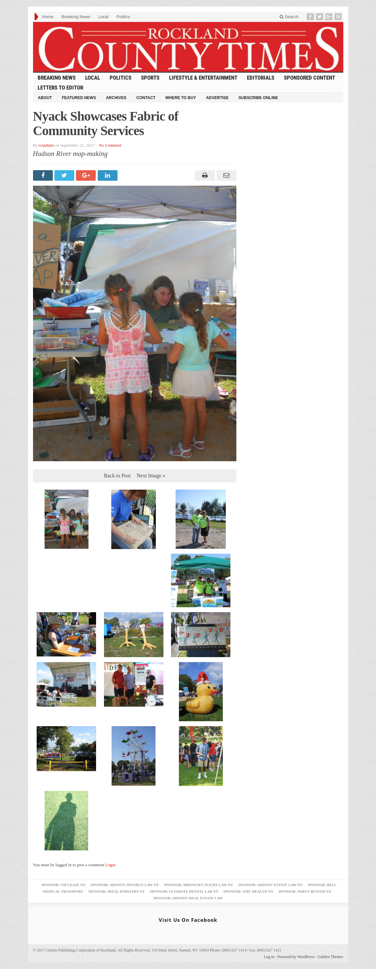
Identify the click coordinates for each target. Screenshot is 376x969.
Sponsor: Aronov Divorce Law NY (124, 885)
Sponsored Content (309, 77)
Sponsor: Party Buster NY (304, 891)
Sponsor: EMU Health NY (248, 891)
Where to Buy (180, 97)
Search (289, 16)
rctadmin (45, 145)
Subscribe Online (258, 97)
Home (48, 16)
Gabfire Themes (330, 956)
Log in (269, 956)
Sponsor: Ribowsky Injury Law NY (198, 885)
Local (103, 16)
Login (110, 864)
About (45, 97)
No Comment (110, 145)
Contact (145, 97)
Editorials (260, 77)
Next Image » (151, 475)
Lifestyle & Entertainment (203, 77)
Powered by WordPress (296, 956)
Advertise (217, 97)
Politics (123, 16)
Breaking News (75, 16)
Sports (150, 77)
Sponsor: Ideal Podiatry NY (116, 891)
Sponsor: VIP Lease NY (63, 885)
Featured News (79, 97)
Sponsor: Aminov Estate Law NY (270, 885)
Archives (116, 97)
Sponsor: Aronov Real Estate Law (188, 898)
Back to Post (117, 475)
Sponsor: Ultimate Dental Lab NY (184, 891)
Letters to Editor (60, 87)
